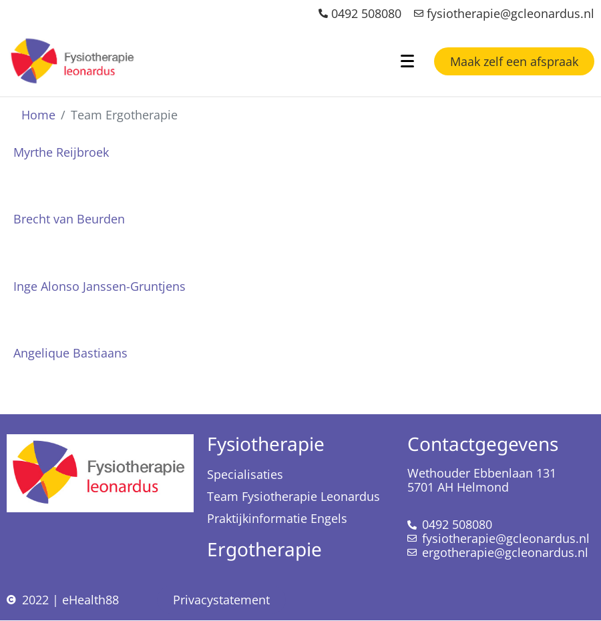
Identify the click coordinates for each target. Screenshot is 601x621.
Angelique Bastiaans (70, 353)
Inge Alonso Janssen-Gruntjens (99, 286)
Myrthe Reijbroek (61, 152)
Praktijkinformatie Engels (277, 518)
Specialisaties (245, 474)
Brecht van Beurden (69, 219)
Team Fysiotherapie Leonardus (293, 496)
